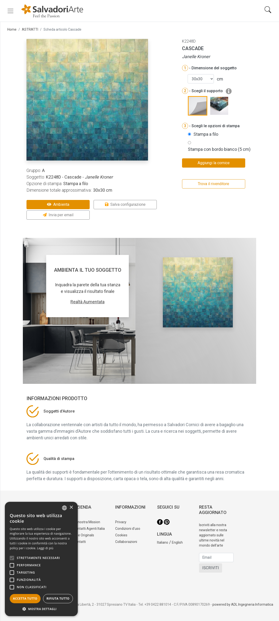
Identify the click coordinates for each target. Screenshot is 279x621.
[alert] (41, 559)
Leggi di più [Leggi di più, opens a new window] (45, 548)
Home (12, 29)
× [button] (71, 507)
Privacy (120, 522)
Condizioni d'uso (127, 529)
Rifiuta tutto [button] (58, 598)
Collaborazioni (126, 542)
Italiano (162, 542)
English (177, 542)
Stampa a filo (205, 134)
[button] (41, 608)
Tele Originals (83, 535)
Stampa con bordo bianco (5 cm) (219, 149)
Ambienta (58, 204)
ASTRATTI (30, 29)
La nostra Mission (86, 522)
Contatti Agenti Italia (89, 529)
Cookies (121, 535)
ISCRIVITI (210, 568)
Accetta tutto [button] (25, 598)
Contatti (79, 542)
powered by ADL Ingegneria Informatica (242, 604)
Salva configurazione (125, 204)
